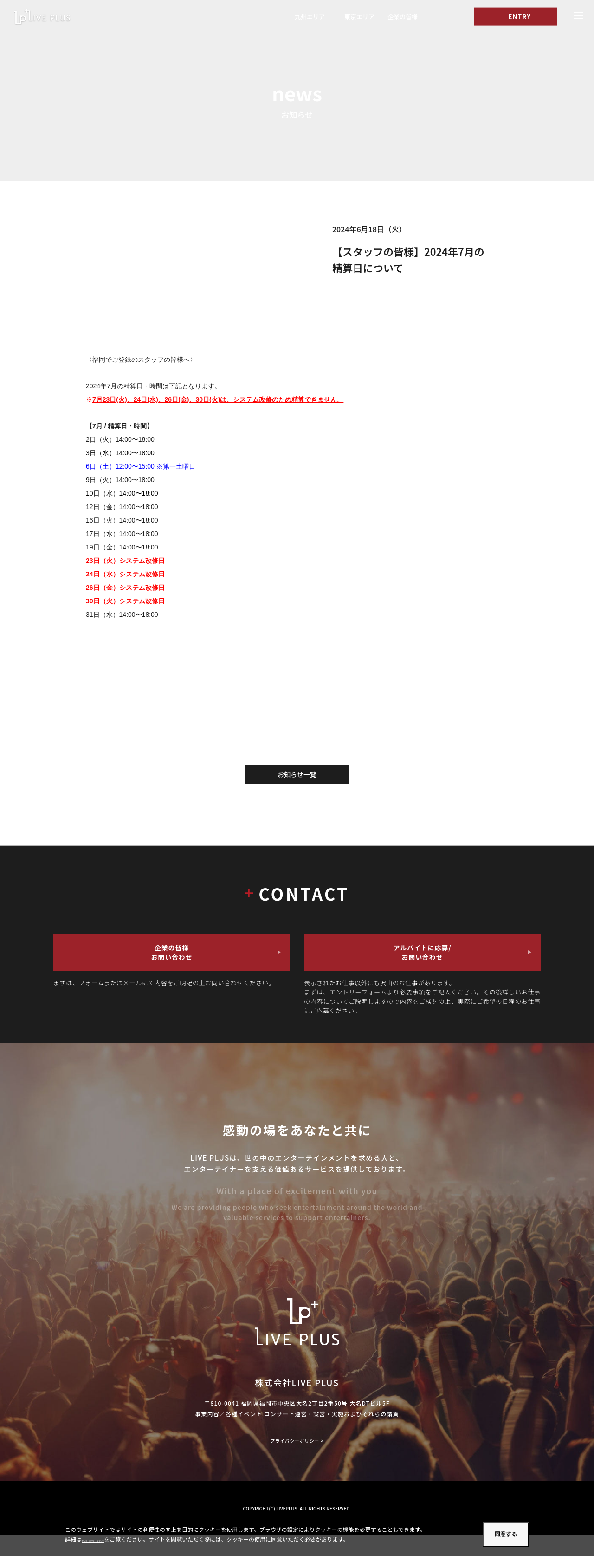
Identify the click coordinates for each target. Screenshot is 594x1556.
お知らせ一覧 (297, 774)
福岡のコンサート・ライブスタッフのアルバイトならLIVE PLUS (54, 18)
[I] (457, 18)
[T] (437, 18)
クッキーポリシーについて (115, 1539)
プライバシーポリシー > (297, 1461)
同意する (506, 1534)
